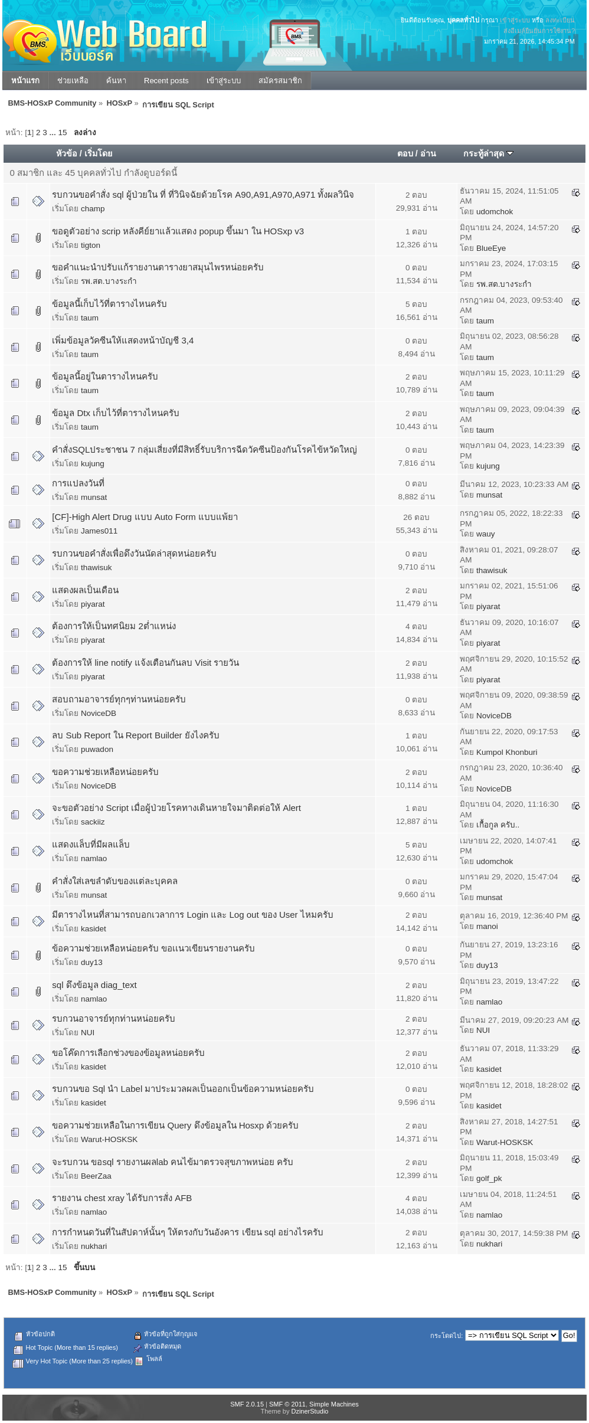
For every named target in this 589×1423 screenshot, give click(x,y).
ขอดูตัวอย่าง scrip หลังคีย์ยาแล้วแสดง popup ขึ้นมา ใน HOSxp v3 (178, 231)
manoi (487, 926)
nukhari (94, 1246)
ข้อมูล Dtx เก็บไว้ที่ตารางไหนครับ (115, 413)
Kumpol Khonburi (507, 752)
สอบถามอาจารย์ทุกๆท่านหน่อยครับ (119, 699)
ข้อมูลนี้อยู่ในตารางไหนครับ (105, 376)
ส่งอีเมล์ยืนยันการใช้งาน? (539, 30)
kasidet (93, 928)
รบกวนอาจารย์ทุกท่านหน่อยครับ (113, 1018)
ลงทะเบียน (560, 20)
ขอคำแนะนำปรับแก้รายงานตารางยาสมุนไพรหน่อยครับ (158, 267)
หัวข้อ (66, 153)
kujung (92, 463)
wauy (485, 533)
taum (90, 317)
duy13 (92, 962)
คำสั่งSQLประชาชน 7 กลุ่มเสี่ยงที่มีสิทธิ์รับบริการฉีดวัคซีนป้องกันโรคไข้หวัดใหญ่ (204, 449)
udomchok (494, 211)
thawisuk (96, 567)
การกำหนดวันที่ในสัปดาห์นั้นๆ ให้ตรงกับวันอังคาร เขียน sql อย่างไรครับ (187, 1232)
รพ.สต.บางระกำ (109, 281)
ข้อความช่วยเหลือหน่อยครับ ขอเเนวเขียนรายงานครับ (153, 948)
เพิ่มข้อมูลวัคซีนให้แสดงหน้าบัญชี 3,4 (123, 340)
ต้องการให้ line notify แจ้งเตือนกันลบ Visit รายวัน (145, 662)
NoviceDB (98, 713)
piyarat (93, 604)
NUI (87, 1032)
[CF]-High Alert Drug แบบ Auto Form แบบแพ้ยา (145, 517)
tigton (90, 245)
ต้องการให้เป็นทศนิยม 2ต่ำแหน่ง (114, 626)
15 (62, 132)
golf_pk (489, 1178)
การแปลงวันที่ (78, 483)
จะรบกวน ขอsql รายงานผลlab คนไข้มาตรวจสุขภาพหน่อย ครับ (172, 1162)
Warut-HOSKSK (109, 1139)
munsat (94, 497)
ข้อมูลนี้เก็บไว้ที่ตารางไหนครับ (109, 304)
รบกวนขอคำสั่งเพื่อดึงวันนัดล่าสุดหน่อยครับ (134, 553)
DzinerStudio (309, 1411)
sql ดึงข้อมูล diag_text (94, 985)
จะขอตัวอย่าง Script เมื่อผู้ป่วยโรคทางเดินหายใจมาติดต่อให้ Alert (176, 808)
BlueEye (491, 248)
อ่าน (428, 153)
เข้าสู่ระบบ (515, 20)
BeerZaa (96, 1176)
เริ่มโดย (98, 153)
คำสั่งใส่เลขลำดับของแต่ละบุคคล (115, 881)
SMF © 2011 (287, 1404)
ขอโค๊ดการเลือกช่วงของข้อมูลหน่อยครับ (128, 1053)
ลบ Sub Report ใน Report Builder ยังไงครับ (135, 735)
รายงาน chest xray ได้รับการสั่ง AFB (122, 1198)
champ (93, 208)
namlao (94, 858)
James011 (99, 530)
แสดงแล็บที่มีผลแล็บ (91, 844)
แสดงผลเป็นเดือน (85, 590)
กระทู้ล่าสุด (488, 153)
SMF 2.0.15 (247, 1404)
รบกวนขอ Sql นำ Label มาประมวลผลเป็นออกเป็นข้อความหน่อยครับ (183, 1089)
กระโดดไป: (446, 1335)
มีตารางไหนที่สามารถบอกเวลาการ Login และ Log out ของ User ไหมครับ (192, 915)
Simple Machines (334, 1404)
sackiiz (93, 821)
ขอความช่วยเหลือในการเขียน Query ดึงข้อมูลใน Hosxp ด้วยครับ (175, 1125)
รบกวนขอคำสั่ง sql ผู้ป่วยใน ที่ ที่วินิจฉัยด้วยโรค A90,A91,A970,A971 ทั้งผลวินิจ (203, 194)
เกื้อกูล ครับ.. (497, 824)
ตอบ (405, 153)
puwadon (97, 749)
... (54, 132)
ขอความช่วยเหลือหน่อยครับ (105, 772)
